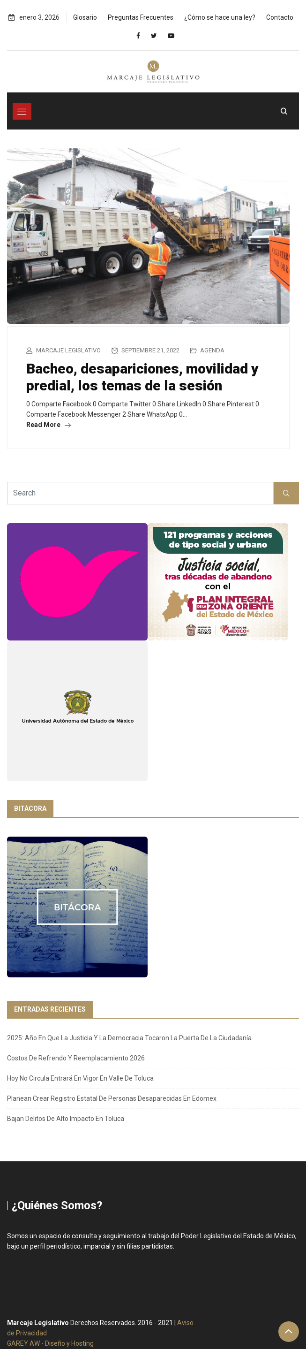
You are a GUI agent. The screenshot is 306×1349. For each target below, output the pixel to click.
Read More (48, 424)
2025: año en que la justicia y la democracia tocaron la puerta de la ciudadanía (129, 1038)
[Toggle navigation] (22, 111)
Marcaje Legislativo (68, 350)
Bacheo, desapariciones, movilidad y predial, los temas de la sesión (142, 377)
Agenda (212, 350)
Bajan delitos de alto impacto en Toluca (65, 1118)
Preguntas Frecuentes (140, 17)
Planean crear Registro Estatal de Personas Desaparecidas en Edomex (111, 1098)
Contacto (279, 17)
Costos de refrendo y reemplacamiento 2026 (76, 1058)
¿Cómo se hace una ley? (219, 17)
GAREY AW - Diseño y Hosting (50, 1343)
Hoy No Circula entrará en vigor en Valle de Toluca (80, 1078)
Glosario (85, 17)
